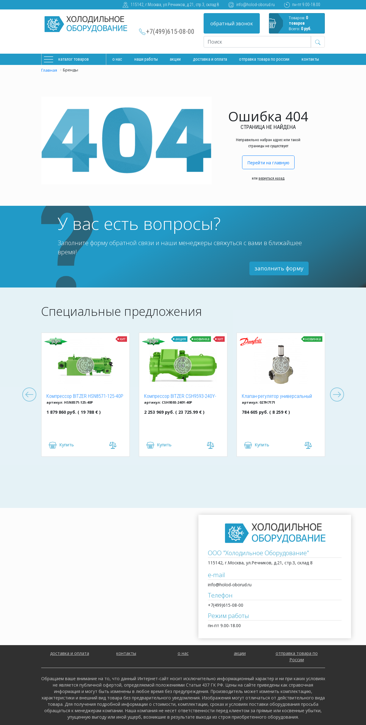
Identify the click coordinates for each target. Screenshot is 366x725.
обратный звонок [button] (231, 23)
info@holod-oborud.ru (255, 4)
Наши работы (146, 59)
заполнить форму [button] (279, 268)
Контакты (310, 59)
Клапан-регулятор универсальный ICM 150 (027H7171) (277, 396)
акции (240, 653)
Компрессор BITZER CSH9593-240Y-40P (180, 396)
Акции (175, 59)
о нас (183, 653)
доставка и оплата (210, 59)
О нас (117, 59)
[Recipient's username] (257, 42)
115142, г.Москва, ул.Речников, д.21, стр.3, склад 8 (175, 4)
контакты (126, 653)
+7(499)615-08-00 (170, 31)
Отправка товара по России (264, 59)
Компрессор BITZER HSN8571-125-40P (84, 396)
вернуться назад (271, 178)
